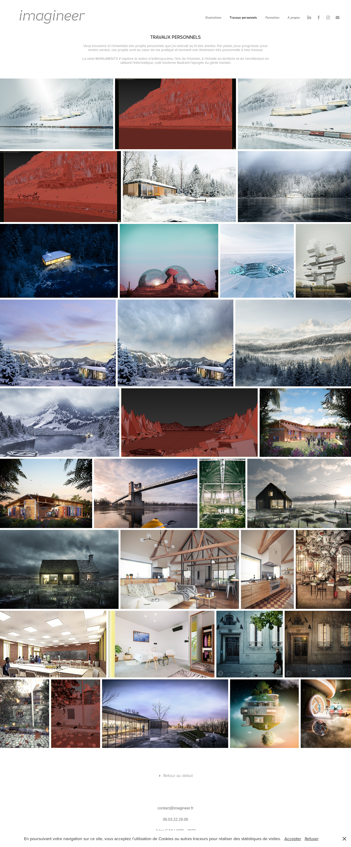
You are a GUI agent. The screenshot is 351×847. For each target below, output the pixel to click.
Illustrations (213, 17)
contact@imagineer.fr (175, 808)
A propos (293, 17)
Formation (272, 17)
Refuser (312, 839)
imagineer (52, 15)
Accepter (292, 839)
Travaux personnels (243, 17)
